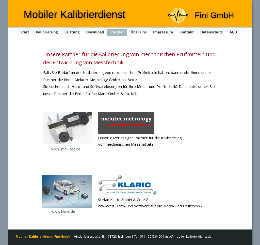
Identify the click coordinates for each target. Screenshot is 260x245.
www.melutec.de (65, 148)
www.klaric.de (63, 211)
